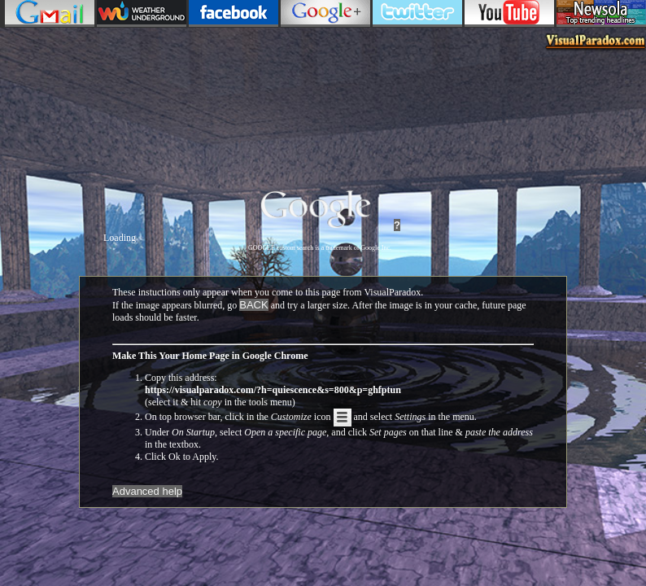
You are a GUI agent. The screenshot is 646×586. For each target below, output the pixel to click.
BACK (253, 305)
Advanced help (147, 491)
